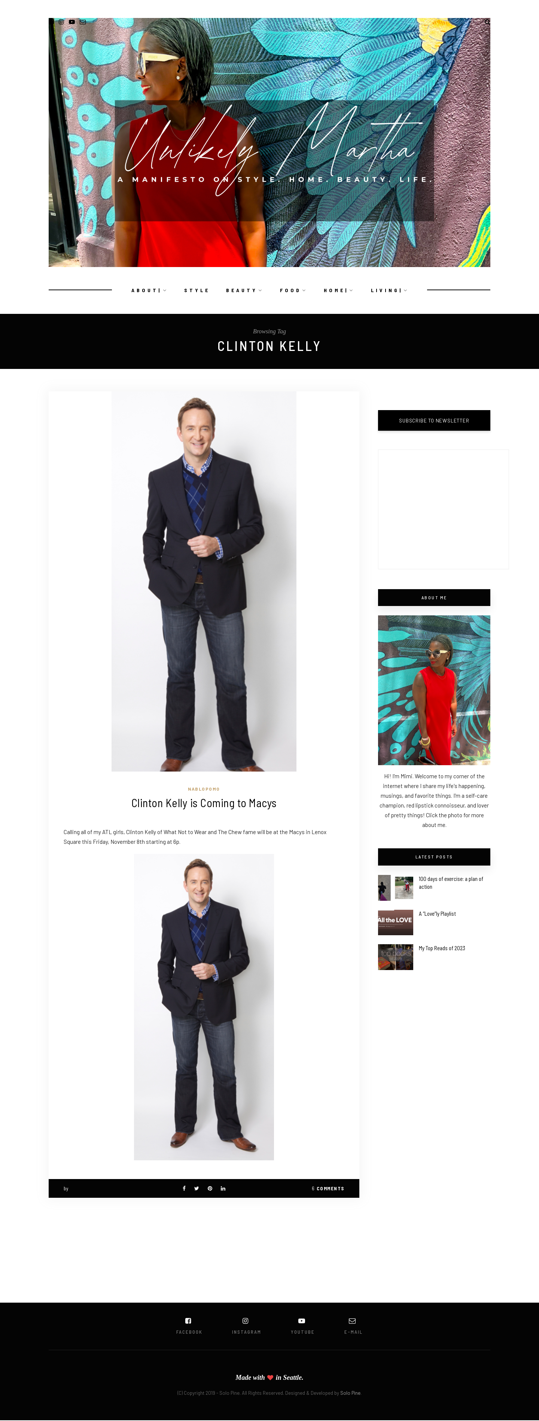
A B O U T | (145, 290)
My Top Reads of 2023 (442, 948)
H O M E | (335, 290)
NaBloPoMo (204, 788)
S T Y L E (196, 290)
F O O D (290, 290)
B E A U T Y (241, 290)
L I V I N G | (386, 290)
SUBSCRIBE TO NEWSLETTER (434, 420)
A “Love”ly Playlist (437, 913)
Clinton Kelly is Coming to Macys (204, 802)
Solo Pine (350, 1393)
